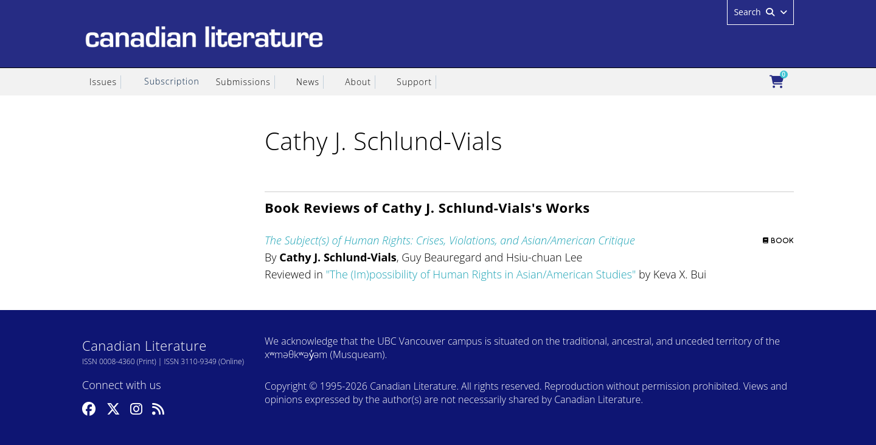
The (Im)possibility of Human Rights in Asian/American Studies (481, 274)
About (358, 82)
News (307, 82)
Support (414, 82)
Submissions (243, 82)
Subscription (172, 81)
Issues (103, 82)
